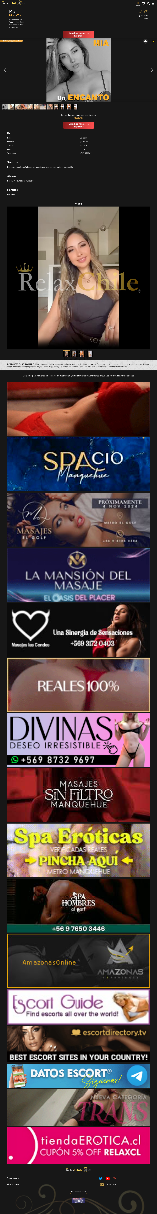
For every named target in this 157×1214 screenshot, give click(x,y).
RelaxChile (78, 117)
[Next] (152, 70)
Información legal (78, 1192)
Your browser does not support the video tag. (78, 278)
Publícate (111, 1184)
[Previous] (4, 70)
